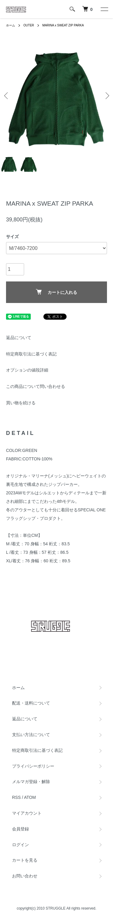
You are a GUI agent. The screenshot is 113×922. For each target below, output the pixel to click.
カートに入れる (56, 292)
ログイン (20, 844)
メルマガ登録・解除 (31, 781)
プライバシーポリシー (33, 766)
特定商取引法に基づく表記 (31, 354)
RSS (16, 797)
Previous (7, 95)
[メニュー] (104, 9)
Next (106, 95)
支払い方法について (31, 734)
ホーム (10, 25)
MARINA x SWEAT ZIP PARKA (63, 25)
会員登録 (20, 828)
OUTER (29, 25)
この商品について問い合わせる (35, 386)
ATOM (30, 797)
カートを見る (24, 860)
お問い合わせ (24, 875)
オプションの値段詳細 (27, 370)
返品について (18, 337)
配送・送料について (31, 703)
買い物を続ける (21, 402)
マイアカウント (27, 813)
